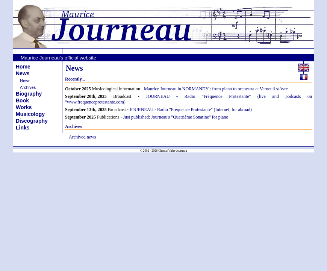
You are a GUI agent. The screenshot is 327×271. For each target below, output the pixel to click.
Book (22, 100)
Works (24, 107)
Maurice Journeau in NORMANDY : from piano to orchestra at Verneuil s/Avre (216, 88)
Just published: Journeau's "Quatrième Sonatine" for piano (175, 117)
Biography (29, 94)
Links (23, 128)
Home (23, 67)
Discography (32, 121)
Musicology (30, 114)
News (23, 73)
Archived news (82, 137)
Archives (28, 87)
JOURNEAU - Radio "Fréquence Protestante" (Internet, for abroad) (191, 109)
